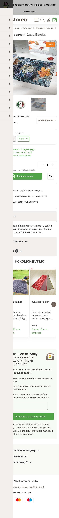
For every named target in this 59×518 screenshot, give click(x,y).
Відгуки (13, 257)
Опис (10, 222)
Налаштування (16, 247)
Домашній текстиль (45, 34)
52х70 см (10, 145)
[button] (5, 311)
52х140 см (23, 145)
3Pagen (13, 128)
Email (10, 414)
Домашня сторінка (10, 34)
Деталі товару (25, 342)
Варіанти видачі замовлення (16, 161)
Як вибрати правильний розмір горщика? (34, 6)
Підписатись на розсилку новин (29, 425)
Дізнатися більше (29, 14)
